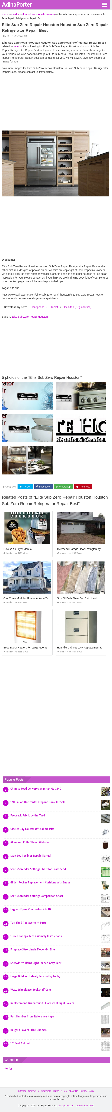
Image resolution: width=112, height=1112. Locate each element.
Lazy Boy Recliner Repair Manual (30, 855)
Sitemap (22, 1091)
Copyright (46, 1091)
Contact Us (33, 1091)
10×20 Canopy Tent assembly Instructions (36, 936)
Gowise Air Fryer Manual (17, 549)
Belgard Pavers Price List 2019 (29, 1030)
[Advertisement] (55, 103)
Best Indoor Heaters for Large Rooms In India (30, 647)
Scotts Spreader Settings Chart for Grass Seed (38, 869)
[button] (104, 4)
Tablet (54, 307)
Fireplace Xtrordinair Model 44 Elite (32, 949)
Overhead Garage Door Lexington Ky (79, 549)
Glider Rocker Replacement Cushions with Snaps (40, 882)
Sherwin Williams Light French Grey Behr (35, 963)
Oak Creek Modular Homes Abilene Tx (25, 598)
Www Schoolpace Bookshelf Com (30, 989)
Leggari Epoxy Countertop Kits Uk (30, 909)
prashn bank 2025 (85, 1105)
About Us (73, 1091)
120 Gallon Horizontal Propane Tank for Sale (37, 802)
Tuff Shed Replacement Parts (28, 922)
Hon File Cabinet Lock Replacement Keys (81, 647)
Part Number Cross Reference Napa (32, 1016)
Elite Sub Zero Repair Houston (30, 316)
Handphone (37, 307)
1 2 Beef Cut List (20, 1043)
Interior (6, 36)
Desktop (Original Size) (77, 307)
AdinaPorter (17, 4)
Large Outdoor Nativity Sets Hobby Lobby (35, 976)
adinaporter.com (66, 1105)
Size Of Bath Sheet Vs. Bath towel (77, 598)
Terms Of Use (60, 1091)
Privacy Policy (87, 1091)
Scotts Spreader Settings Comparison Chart (36, 896)
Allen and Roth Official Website (29, 842)
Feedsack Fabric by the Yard (27, 815)
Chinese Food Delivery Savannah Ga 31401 (36, 788)
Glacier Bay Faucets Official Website (32, 829)
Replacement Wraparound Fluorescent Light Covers (42, 1003)
